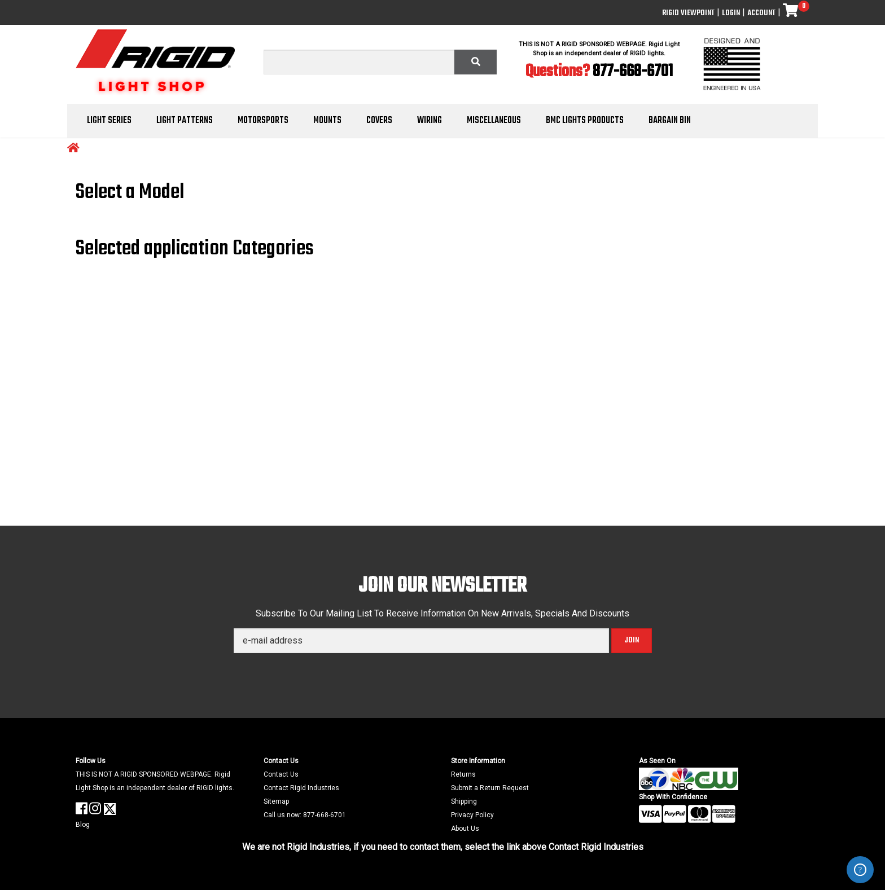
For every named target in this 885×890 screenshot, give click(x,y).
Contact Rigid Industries (301, 788)
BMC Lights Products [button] (585, 120)
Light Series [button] (109, 120)
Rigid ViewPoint (688, 13)
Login (731, 13)
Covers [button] (379, 120)
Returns (463, 774)
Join (631, 640)
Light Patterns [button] (184, 120)
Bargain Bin (670, 120)
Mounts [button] (327, 120)
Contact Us (281, 774)
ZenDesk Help (860, 869)
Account (761, 13)
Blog (83, 825)
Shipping (464, 801)
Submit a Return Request (490, 788)
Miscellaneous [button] (494, 120)
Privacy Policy (472, 815)
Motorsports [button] (263, 120)
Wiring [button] (429, 120)
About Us (465, 828)
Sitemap (276, 801)
